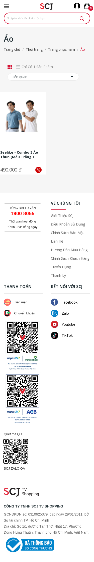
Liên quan (43, 77)
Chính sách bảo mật (67, 232)
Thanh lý (58, 275)
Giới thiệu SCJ (62, 215)
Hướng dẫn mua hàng (69, 249)
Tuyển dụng (61, 266)
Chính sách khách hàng (70, 258)
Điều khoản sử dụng (68, 224)
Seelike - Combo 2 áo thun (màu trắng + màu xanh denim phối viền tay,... (19, 154)
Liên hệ (57, 241)
